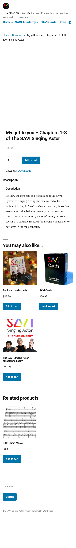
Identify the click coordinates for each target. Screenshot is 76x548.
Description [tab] (10, 209)
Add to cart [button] (12, 335)
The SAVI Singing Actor (19, 13)
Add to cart (30, 189)
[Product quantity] (13, 189)
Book (6, 22)
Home (6, 35)
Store (62, 22)
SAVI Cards (48, 22)
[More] (69, 22)
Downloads (18, 35)
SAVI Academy (25, 22)
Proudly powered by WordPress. (39, 540)
